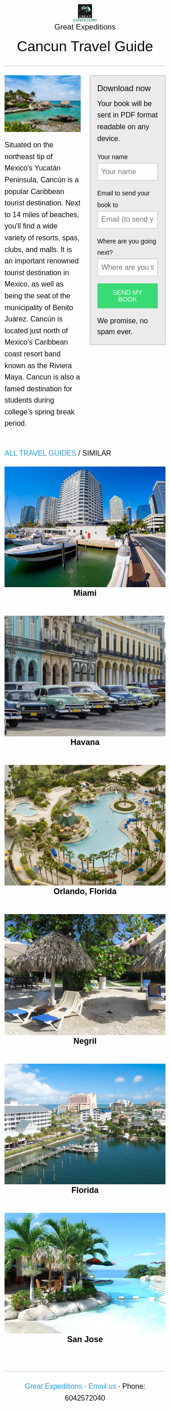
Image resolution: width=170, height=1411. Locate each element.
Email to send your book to (123, 199)
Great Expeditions (54, 1386)
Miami (85, 593)
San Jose (85, 1339)
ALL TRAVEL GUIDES (40, 453)
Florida (84, 1190)
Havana (84, 742)
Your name (112, 157)
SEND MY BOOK (127, 295)
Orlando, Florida (85, 891)
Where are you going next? (126, 247)
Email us (102, 1386)
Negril (85, 1041)
